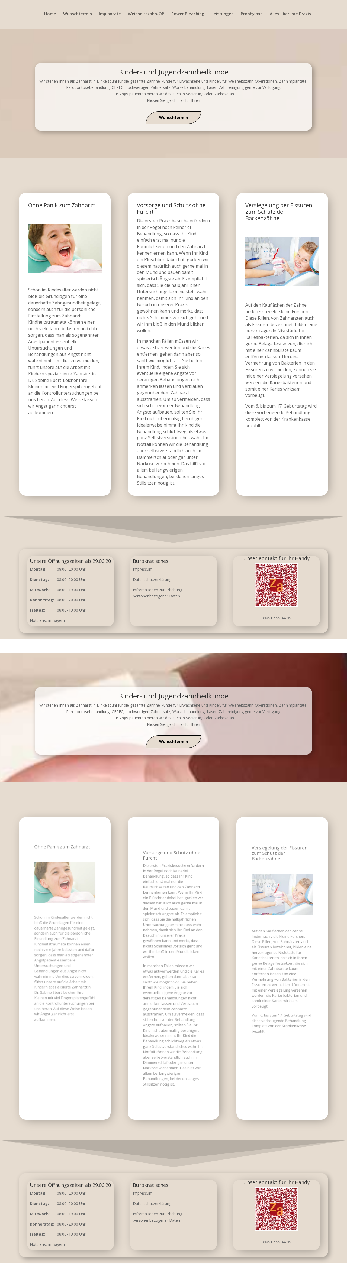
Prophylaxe (252, 14)
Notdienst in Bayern (47, 620)
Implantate (110, 14)
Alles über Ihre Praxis (290, 14)
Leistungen (222, 14)
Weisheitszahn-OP (146, 14)
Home (50, 14)
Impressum (143, 569)
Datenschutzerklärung (152, 579)
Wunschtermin (77, 14)
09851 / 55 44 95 (276, 617)
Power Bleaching (187, 14)
